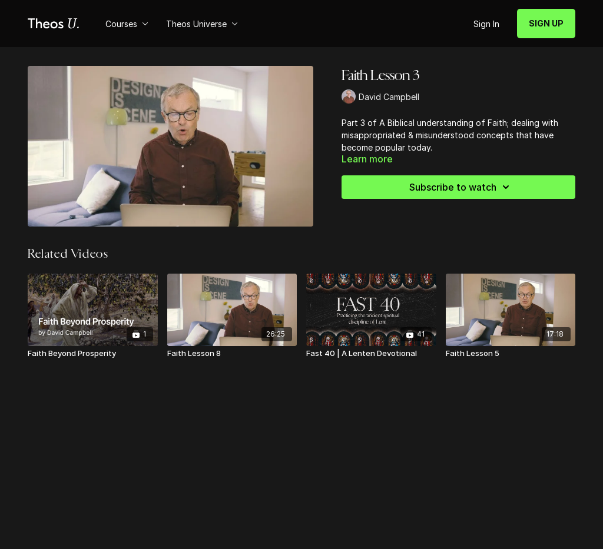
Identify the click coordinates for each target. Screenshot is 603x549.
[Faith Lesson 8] (232, 354)
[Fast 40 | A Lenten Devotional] (371, 354)
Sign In (486, 24)
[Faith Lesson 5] (511, 354)
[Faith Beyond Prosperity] (93, 354)
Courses (126, 24)
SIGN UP (546, 23)
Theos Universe (202, 24)
